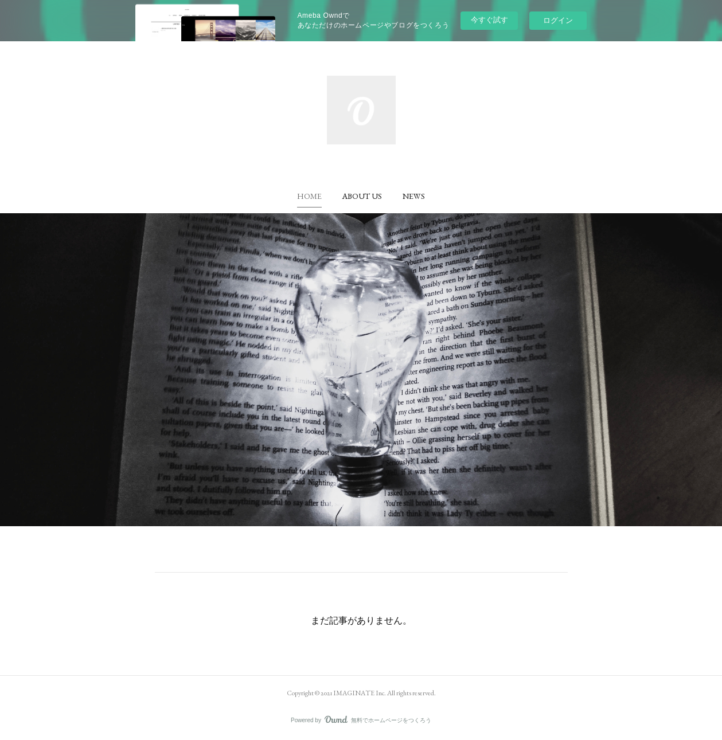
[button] (309, 196)
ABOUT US (362, 196)
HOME (309, 196)
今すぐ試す (489, 19)
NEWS (414, 196)
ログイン (558, 20)
